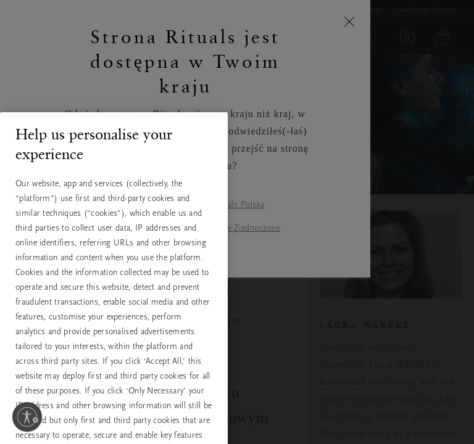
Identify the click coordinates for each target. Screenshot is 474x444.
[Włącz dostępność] (27, 417)
